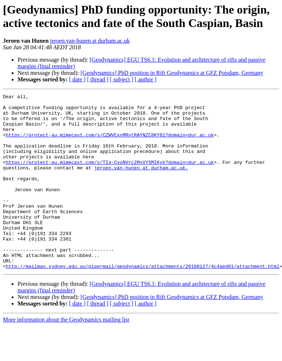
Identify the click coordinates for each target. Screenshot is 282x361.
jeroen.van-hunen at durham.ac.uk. (141, 183)
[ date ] (77, 79)
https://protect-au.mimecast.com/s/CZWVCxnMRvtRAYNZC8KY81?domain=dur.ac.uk (110, 143)
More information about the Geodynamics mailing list (66, 355)
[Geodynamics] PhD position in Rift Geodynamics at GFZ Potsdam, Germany (171, 73)
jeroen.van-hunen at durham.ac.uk (90, 41)
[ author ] (146, 79)
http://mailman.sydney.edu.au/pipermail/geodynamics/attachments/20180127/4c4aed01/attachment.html (142, 301)
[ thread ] (97, 79)
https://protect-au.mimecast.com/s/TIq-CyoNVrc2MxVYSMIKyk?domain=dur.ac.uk (110, 176)
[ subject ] (121, 79)
